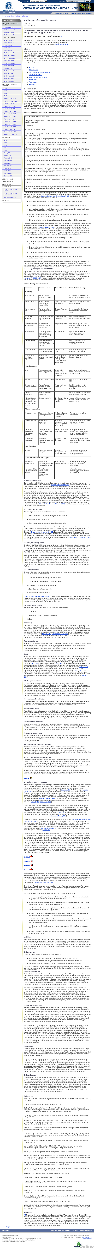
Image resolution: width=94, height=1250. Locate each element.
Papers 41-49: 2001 (10, 126)
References (32, 82)
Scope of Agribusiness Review (10, 190)
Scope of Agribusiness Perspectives (10, 194)
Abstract (27, 49)
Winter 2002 (7, 171)
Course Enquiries (87, 1238)
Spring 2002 (7, 168)
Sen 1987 (78, 670)
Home (4, 16)
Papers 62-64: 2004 (10, 119)
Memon (26, 1155)
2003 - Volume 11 (9, 60)
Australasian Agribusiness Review (17, 16)
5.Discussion (33, 80)
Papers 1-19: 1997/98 (10, 134)
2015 (5, 91)
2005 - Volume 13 (9, 55)
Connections (6, 137)
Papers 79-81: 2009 (10, 106)
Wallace (26, 1205)
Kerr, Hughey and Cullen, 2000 (41, 802)
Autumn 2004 (8, 160)
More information (86, 1237)
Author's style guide (10, 197)
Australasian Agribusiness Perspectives (10, 84)
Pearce (26, 1181)
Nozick (26, 1174)
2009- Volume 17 (9, 45)
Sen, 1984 (34, 663)
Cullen (26, 1108)
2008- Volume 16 (9, 48)
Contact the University (56, 1230)
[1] (62, 36)
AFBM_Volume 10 (7, 184)
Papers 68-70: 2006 (10, 114)
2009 (5, 142)
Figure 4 (28, 865)
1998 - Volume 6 (9, 73)
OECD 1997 (37, 278)
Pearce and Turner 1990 (46, 227)
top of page (6, 1227)
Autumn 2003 (8, 165)
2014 (5, 93)
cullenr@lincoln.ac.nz (61, 44)
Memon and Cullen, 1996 (60, 634)
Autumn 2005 (8, 158)
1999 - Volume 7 (9, 71)
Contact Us (5, 200)
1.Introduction (33, 70)
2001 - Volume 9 (9, 65)
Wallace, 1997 (46, 634)
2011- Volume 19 (9, 40)
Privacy (81, 1230)
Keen (26, 1128)
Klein (25, 1140)
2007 (5, 147)
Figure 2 (28, 857)
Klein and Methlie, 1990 (46, 798)
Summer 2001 (8, 176)
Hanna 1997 (28, 278)
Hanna (26, 1115)
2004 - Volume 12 (9, 58)
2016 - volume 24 (9, 27)
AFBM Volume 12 (7, 179)
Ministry (26, 1163)
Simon (26, 1190)
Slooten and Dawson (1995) (60, 485)
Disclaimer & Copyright (71, 1230)
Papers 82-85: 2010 (10, 103)
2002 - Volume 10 (9, 63)
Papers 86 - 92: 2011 (10, 101)
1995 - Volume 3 (9, 81)
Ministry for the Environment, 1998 (79, 537)
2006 (5, 150)
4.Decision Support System (38, 77)
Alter (25, 1099)
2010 (5, 140)
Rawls (26, 1187)
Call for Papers (6, 186)
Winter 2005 (7, 155)
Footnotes (32, 84)
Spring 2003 (7, 163)
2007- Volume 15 (9, 50)
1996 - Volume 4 (9, 78)
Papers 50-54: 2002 (10, 124)
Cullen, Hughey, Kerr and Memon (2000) (52, 504)
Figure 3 (28, 861)
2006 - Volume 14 (9, 53)
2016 (5, 88)
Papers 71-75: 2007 (10, 111)
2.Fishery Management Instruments (40, 72)
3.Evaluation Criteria (35, 75)
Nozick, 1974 (83, 667)
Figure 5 (28, 870)
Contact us (5, 1230)
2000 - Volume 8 (9, 68)
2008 (5, 145)
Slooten (26, 1196)
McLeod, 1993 (65, 790)
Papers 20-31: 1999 (10, 132)
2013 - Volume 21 (9, 35)
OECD (26, 1177)
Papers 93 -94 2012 (10, 98)
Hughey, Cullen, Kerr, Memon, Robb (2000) (55, 196)
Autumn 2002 (8, 173)
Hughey (26, 1120)
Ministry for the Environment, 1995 (41, 532)
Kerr (25, 1133)
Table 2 (28, 778)
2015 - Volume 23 (9, 30)
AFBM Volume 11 (7, 181)
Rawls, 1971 (59, 663)
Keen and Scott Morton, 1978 (43, 882)
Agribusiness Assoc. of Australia (81, 13)
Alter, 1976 (46, 830)
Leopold (26, 1146)
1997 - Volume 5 (9, 76)
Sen (25, 1201)
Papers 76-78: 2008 (10, 108)
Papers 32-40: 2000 (10, 129)
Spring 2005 (7, 153)
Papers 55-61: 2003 (10, 121)
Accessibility (88, 1230)
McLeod (26, 1152)
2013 (5, 96)
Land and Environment (62, 13)
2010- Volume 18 (9, 42)
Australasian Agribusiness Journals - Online (51, 7)
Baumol (26, 1104)
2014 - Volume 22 (9, 32)
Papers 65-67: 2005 (10, 116)
